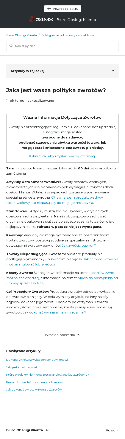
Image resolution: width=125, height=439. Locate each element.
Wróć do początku (62, 335)
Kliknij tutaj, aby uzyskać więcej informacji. (62, 156)
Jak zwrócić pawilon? (78, 245)
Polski (112, 430)
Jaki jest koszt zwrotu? (21, 367)
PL (48, 430)
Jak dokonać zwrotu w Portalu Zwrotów (34, 389)
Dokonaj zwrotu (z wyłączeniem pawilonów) (37, 359)
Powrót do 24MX (62, 8)
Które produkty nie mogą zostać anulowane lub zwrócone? (47, 374)
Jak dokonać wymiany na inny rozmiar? (54, 312)
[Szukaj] (62, 46)
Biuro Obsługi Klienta (21, 35)
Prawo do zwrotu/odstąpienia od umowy (34, 382)
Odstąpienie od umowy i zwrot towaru (69, 35)
